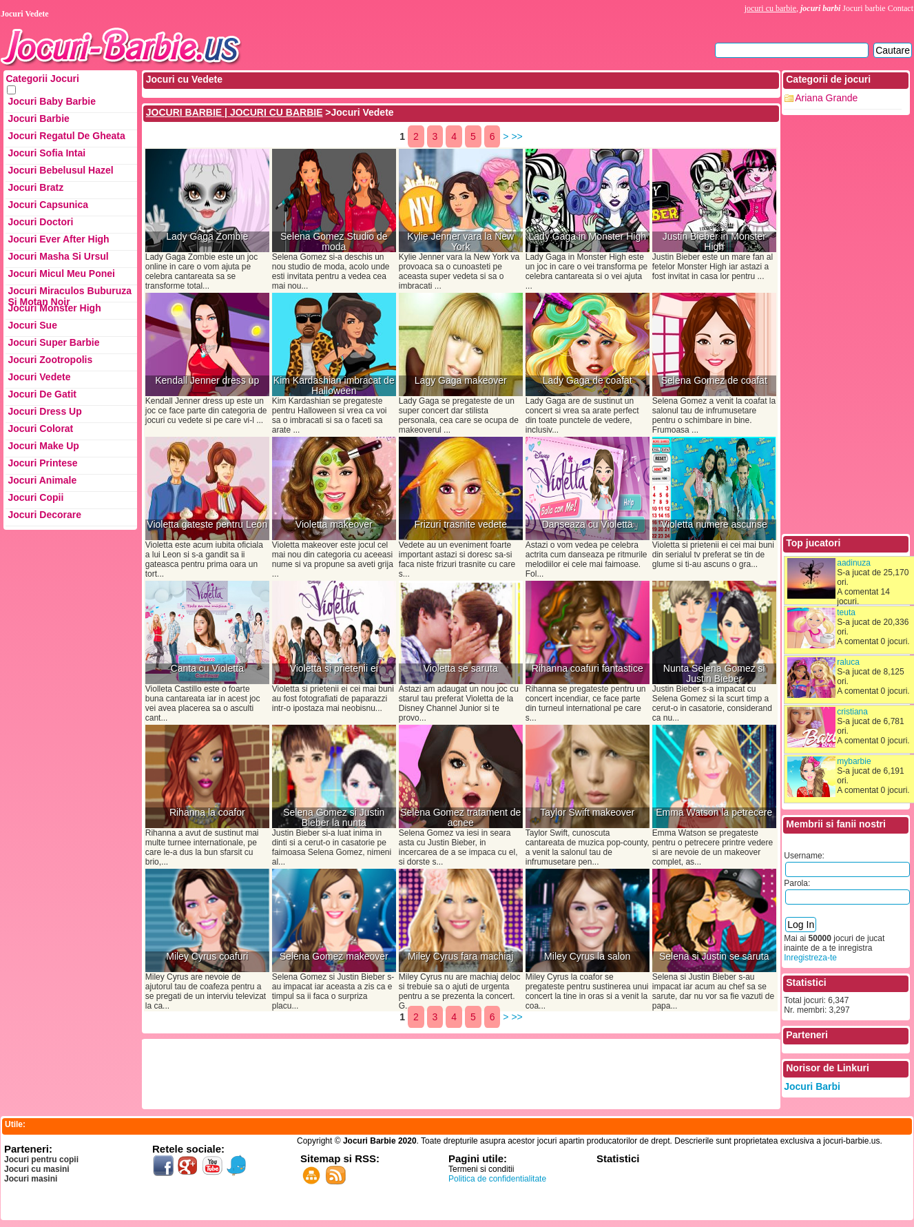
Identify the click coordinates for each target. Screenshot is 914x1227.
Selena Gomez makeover (334, 956)
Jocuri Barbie (38, 118)
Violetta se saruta (461, 668)
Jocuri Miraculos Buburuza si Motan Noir (70, 293)
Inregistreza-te (810, 957)
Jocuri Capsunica (48, 204)
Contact (900, 8)
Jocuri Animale (42, 480)
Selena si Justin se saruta (714, 956)
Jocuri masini (30, 1179)
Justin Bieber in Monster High (714, 241)
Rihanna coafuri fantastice (587, 668)
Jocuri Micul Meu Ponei (61, 273)
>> (516, 136)
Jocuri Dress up (44, 411)
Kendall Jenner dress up (207, 380)
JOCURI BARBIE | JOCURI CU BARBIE (234, 112)
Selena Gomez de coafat (714, 380)
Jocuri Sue (32, 325)
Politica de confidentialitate (497, 1179)
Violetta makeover (334, 524)
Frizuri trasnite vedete (460, 524)
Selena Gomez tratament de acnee (460, 817)
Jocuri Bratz (35, 187)
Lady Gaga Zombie (207, 236)
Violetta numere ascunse (714, 524)
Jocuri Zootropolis (50, 359)
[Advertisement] (394, 1073)
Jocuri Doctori (40, 221)
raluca (848, 662)
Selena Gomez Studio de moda (334, 241)
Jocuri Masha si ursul (58, 256)
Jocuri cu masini (37, 1169)
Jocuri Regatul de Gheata (66, 135)
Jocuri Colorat (40, 428)
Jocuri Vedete (39, 376)
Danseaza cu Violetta (587, 524)
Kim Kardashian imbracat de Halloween (334, 385)
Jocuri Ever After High (58, 239)
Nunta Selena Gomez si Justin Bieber (714, 673)
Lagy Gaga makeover (461, 380)
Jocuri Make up (43, 445)
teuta (846, 612)
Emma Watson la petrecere (714, 812)
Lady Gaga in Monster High (587, 236)
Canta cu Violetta (207, 668)
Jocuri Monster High (54, 307)
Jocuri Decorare (44, 514)
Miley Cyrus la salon (587, 956)
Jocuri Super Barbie (53, 342)
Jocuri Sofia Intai (46, 152)
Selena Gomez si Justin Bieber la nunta (333, 817)
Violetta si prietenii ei (334, 668)
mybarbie (854, 761)
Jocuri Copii (35, 497)
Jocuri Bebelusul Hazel (60, 170)
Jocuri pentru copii (41, 1159)
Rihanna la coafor (207, 812)
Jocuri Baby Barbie (52, 101)
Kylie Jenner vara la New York (460, 241)
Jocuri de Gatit (42, 394)
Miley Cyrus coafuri (207, 956)
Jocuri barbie (863, 8)
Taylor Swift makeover (587, 812)
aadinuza (854, 563)
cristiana (852, 711)
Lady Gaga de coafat (587, 380)
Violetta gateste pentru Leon (207, 524)
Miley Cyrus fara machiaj (460, 956)
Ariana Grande (826, 97)
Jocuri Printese (42, 462)
